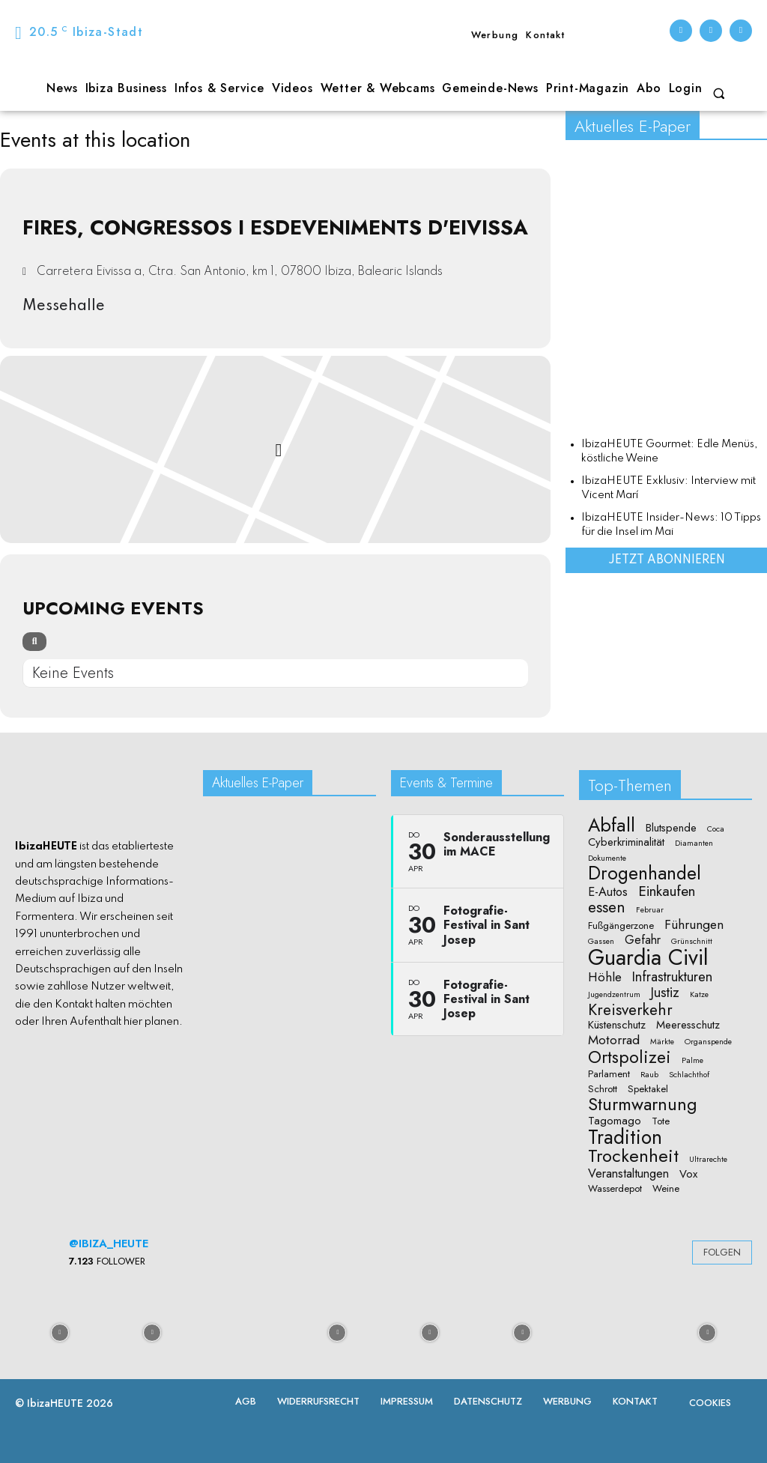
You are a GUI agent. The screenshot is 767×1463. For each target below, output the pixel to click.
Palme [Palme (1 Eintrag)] (692, 1060)
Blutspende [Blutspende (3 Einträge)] (671, 828)
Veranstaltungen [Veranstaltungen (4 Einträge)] (628, 1174)
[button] (719, 93)
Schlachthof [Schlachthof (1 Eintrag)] (689, 1075)
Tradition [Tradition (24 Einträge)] (625, 1138)
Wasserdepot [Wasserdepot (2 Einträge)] (615, 1189)
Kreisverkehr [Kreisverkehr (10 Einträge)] (630, 1010)
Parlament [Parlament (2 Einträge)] (609, 1074)
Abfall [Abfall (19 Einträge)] (611, 825)
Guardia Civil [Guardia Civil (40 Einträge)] (648, 958)
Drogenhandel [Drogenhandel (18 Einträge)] (644, 873)
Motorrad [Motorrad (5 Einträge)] (614, 1040)
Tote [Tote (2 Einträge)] (661, 1121)
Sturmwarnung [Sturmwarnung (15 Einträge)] (642, 1104)
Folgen (722, 1252)
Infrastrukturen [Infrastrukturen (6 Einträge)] (672, 976)
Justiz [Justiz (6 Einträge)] (665, 992)
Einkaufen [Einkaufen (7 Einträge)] (666, 891)
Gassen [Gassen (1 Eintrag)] (601, 941)
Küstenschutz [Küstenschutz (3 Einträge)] (617, 1025)
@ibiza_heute (108, 1243)
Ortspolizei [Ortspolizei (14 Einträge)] (629, 1057)
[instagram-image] (60, 1332)
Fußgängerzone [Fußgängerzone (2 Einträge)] (621, 926)
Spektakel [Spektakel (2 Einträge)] (648, 1089)
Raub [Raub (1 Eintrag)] (649, 1075)
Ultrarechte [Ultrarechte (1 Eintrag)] (708, 1159)
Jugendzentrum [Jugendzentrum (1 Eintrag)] (614, 995)
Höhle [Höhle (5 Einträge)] (605, 977)
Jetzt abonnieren (666, 560)
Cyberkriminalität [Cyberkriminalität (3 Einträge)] (626, 842)
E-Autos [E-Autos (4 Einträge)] (608, 892)
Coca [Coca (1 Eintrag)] (715, 829)
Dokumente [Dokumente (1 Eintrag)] (607, 858)
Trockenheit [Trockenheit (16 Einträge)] (633, 1156)
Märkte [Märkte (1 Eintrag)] (662, 1042)
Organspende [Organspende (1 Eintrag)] (708, 1042)
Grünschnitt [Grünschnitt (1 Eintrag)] (691, 941)
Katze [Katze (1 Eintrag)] (699, 995)
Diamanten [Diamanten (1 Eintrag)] (694, 843)
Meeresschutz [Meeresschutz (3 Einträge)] (688, 1025)
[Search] (34, 641)
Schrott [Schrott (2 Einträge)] (602, 1089)
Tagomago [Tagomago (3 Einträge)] (614, 1121)
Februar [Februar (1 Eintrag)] (650, 910)
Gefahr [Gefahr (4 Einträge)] (643, 940)
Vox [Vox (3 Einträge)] (688, 1174)
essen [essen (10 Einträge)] (606, 907)
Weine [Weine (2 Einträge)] (665, 1189)
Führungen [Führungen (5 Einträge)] (694, 925)
